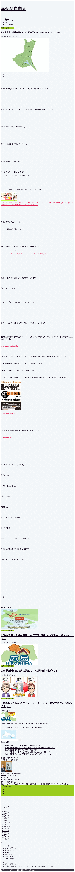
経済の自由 (9, 856)
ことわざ (8, 846)
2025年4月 (5, 839)
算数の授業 (9, 854)
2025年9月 (5, 829)
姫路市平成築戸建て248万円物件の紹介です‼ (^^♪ (23, 746)
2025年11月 (6, 824)
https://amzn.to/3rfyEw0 (8, 437)
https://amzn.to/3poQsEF (9, 413)
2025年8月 (5, 831)
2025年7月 (5, 833)
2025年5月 (5, 837)
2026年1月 (5, 820)
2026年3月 (5, 816)
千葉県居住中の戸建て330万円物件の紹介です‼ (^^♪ (24, 750)
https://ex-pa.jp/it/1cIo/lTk (9, 346)
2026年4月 (5, 814)
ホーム (7, 19)
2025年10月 (6, 826)
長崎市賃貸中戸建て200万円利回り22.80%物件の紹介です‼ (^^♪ (28, 754)
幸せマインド (9, 850)
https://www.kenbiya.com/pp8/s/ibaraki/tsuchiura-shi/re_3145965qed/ (23, 254)
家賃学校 (7, 22)
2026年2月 (5, 818)
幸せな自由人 (13, 8)
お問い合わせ (9, 24)
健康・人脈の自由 (11, 848)
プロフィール (9, 21)
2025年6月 (5, 835)
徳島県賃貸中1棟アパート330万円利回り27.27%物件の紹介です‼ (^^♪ (30, 748)
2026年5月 (5, 812)
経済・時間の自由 (7, 28)
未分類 (7, 852)
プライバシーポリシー (9, 870)
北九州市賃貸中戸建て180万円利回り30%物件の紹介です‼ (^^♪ (28, 752)
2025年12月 (6, 822)
